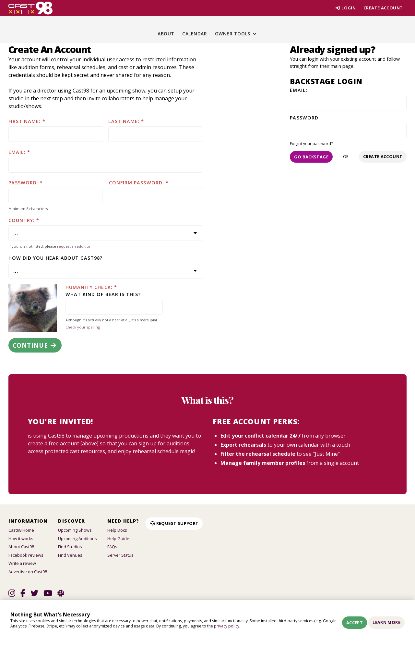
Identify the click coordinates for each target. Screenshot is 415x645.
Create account (383, 8)
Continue (35, 345)
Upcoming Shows (75, 530)
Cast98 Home (21, 530)
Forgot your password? (311, 143)
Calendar (194, 34)
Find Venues (70, 555)
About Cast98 (21, 547)
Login (345, 8)
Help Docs (117, 530)
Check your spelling (82, 327)
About (166, 34)
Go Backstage (311, 157)
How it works (20, 538)
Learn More (386, 622)
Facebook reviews (25, 555)
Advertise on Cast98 (27, 572)
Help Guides (119, 538)
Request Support (174, 523)
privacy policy (226, 626)
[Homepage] (30, 8)
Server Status (120, 555)
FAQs (112, 547)
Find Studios (70, 547)
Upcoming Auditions (77, 538)
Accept (354, 623)
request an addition (74, 246)
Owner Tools (236, 34)
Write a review (22, 563)
